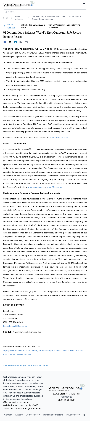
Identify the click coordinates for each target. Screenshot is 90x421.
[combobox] (45, 11)
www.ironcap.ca (35, 187)
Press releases (19, 17)
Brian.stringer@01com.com (15, 326)
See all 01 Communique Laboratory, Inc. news (25, 365)
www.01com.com (54, 187)
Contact (8, 414)
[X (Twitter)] (84, 415)
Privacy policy (73, 414)
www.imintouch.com (58, 137)
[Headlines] (19, 4)
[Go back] (12, 26)
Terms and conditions (53, 414)
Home (5, 18)
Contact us (66, 397)
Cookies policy (33, 414)
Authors (19, 414)
